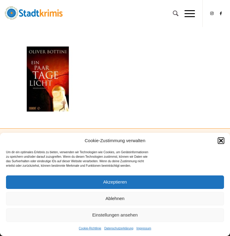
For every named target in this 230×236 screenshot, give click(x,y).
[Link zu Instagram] (212, 13)
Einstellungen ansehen (115, 214)
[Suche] (172, 13)
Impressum (143, 228)
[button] (221, 141)
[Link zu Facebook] (221, 13)
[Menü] (186, 13)
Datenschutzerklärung (118, 228)
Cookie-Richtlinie (90, 228)
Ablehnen (114, 198)
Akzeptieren (115, 181)
